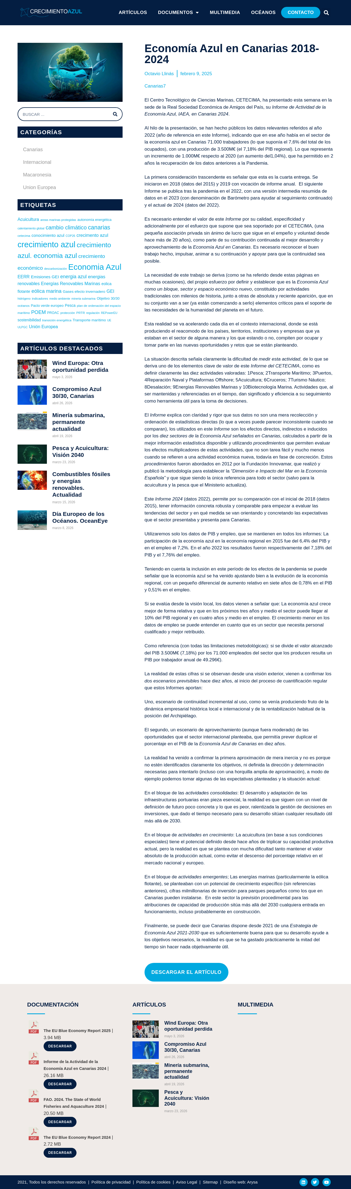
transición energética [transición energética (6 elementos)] (57, 320)
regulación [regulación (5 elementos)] (93, 312)
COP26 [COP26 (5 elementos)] (70, 235)
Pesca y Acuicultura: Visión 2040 (186, 1098)
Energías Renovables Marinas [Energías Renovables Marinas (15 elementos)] (70, 283)
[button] (300, 12)
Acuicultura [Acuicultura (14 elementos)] (28, 219)
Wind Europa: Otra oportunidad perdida (188, 1026)
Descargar (60, 1046)
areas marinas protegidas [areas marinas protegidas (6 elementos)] (58, 219)
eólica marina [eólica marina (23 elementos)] (47, 291)
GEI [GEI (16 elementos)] (110, 291)
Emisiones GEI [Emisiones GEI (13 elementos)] (45, 276)
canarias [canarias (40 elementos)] (99, 227)
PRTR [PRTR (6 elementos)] (80, 312)
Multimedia (225, 12)
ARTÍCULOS (133, 12)
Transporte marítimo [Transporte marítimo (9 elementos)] (89, 320)
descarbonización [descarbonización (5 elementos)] (55, 268)
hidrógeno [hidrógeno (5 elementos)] (24, 298)
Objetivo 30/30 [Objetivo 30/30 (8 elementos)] (108, 298)
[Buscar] (115, 114)
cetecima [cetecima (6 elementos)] (24, 235)
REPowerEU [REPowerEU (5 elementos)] (109, 312)
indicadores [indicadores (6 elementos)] (40, 298)
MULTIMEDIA (255, 1004)
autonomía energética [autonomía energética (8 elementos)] (94, 220)
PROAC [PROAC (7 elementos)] (53, 313)
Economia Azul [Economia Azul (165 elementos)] (94, 266)
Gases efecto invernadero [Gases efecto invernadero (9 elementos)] (84, 291)
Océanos (263, 12)
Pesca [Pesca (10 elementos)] (70, 305)
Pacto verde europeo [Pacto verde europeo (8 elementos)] (47, 305)
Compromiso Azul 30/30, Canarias (185, 1047)
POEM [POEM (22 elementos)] (38, 312)
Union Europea (39, 187)
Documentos (178, 12)
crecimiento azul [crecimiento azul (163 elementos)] (46, 244)
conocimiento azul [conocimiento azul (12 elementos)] (48, 235)
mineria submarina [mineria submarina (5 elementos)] (84, 298)
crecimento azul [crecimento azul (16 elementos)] (92, 235)
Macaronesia (37, 175)
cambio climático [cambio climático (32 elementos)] (66, 227)
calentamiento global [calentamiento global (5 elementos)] (31, 228)
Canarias (33, 149)
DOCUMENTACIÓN (52, 1004)
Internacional (37, 162)
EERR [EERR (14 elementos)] (24, 276)
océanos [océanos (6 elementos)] (24, 305)
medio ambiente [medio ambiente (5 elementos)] (59, 298)
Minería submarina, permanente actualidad (78, 422)
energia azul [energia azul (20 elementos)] (73, 276)
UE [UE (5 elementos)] (109, 320)
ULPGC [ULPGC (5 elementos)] (23, 327)
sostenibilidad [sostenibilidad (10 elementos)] (29, 320)
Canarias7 (155, 86)
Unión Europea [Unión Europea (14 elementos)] (43, 326)
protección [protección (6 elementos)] (67, 312)
